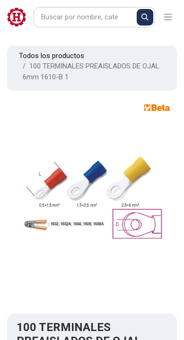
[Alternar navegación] (168, 17)
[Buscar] (145, 17)
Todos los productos (51, 55)
